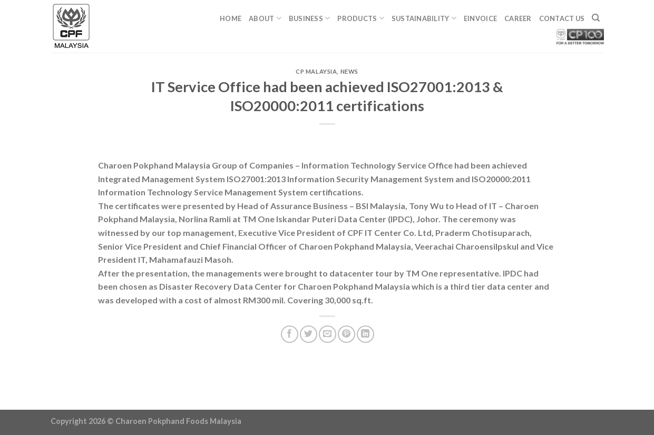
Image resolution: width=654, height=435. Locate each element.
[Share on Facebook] (289, 334)
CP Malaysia (316, 71)
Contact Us (562, 18)
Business (309, 18)
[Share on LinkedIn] (365, 334)
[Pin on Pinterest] (346, 334)
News (349, 71)
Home (230, 18)
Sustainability (424, 18)
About (265, 18)
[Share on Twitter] (308, 334)
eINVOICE (480, 18)
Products (360, 18)
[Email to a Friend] (327, 334)
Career (518, 18)
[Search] (596, 18)
